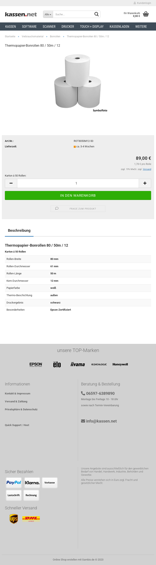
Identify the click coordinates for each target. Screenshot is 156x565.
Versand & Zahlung (16, 401)
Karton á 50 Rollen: (15, 175)
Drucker (68, 27)
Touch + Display (92, 27)
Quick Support (13, 425)
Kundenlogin (142, 3)
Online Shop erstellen (65, 559)
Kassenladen (119, 27)
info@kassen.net (101, 421)
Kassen (10, 27)
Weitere (141, 27)
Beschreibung (19, 230)
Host (26, 425)
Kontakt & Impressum (17, 393)
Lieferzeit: (11, 146)
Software (29, 27)
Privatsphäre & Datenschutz (21, 409)
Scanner (49, 27)
